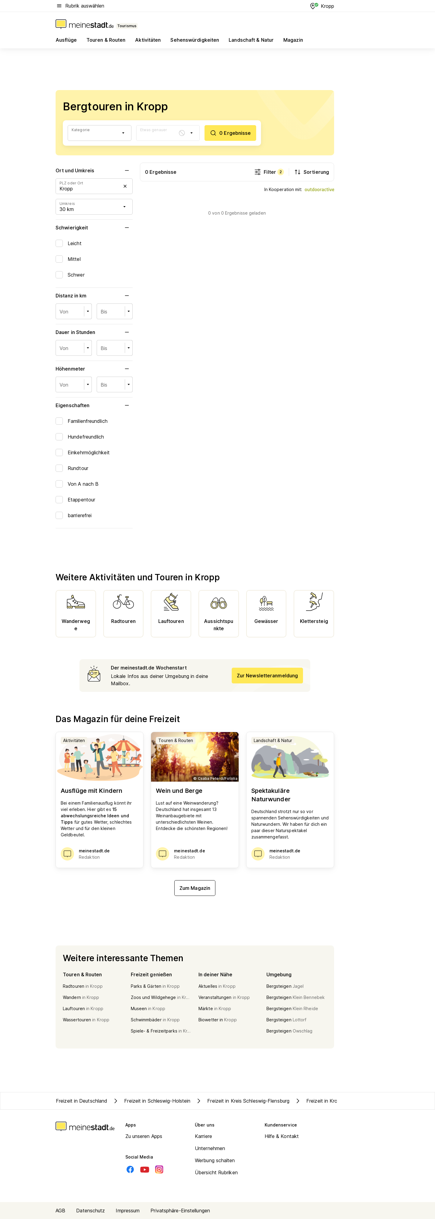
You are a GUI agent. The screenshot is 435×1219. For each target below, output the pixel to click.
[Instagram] (159, 1169)
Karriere (203, 1136)
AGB (60, 1211)
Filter (269, 172)
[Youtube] (145, 1169)
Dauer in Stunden (94, 332)
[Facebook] (130, 1169)
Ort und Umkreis (94, 170)
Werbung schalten (215, 1160)
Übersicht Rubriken (216, 1172)
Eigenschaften (94, 405)
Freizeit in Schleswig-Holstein (151, 1100)
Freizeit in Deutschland (81, 1101)
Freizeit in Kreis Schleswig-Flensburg (242, 1100)
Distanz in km (94, 295)
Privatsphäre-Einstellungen (180, 1211)
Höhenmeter (94, 368)
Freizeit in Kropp (318, 1100)
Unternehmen (210, 1148)
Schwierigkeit (94, 227)
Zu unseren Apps (144, 1136)
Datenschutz (90, 1211)
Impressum (128, 1211)
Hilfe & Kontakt (282, 1136)
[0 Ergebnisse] (230, 133)
